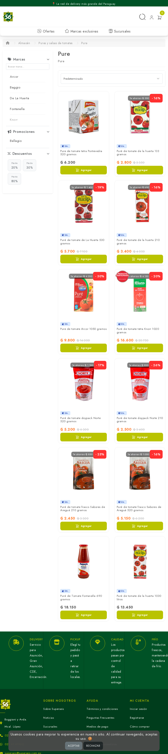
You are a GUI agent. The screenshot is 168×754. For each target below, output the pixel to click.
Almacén (24, 43)
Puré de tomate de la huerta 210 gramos (138, 241)
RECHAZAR (93, 746)
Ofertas (45, 31)
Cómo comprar (139, 727)
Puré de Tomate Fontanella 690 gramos (81, 597)
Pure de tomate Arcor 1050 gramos (83, 329)
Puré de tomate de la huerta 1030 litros (139, 597)
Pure (84, 43)
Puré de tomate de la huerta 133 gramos (138, 153)
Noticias (48, 718)
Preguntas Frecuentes (100, 718)
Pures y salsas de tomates (56, 43)
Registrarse (137, 718)
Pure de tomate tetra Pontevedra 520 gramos (81, 153)
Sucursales (120, 31)
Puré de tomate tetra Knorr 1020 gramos (138, 330)
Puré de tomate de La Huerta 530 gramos (82, 241)
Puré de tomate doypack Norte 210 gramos (140, 420)
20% (14, 165)
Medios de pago (97, 727)
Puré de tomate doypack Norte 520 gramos (80, 420)
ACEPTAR (73, 746)
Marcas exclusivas (81, 31)
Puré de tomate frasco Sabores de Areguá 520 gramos (139, 508)
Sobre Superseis (53, 709)
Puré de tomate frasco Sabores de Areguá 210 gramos (82, 508)
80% (14, 179)
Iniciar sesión (138, 709)
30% (29, 165)
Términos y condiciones (102, 709)
